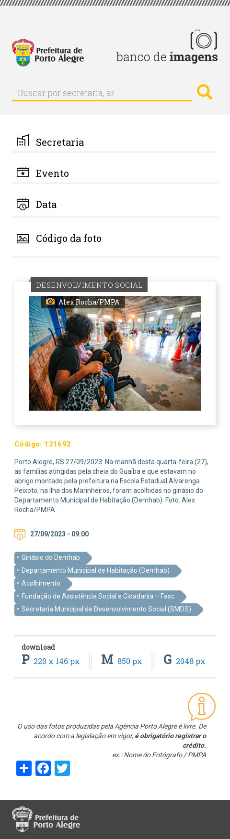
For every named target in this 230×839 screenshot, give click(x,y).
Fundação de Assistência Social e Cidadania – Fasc (98, 596)
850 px (122, 661)
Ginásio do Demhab (51, 557)
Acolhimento (41, 583)
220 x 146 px (52, 661)
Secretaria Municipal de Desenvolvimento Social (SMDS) (106, 609)
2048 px (184, 661)
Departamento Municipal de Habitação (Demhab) (96, 570)
